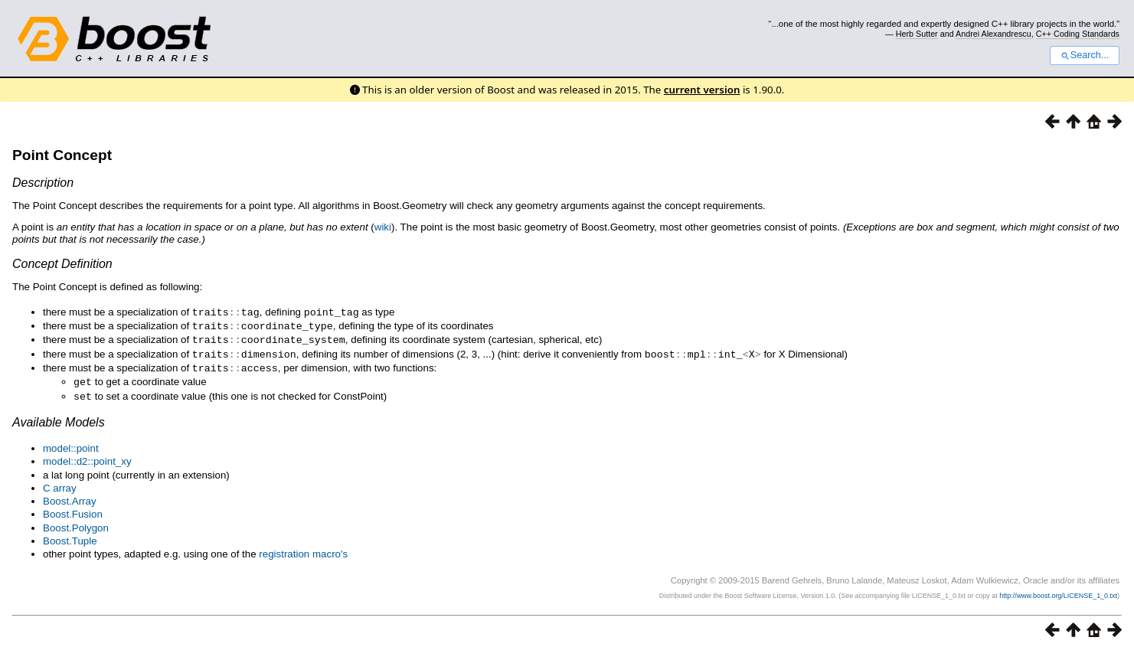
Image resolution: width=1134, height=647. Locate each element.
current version (702, 89)
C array (60, 483)
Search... (1084, 55)
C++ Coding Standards (1077, 33)
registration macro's (303, 548)
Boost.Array (69, 496)
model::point (71, 443)
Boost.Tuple (70, 535)
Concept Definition (62, 263)
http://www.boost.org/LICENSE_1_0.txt (1058, 590)
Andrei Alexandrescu (993, 33)
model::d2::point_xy (87, 456)
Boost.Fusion (73, 509)
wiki (382, 227)
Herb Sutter (917, 33)
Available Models (58, 416)
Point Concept (62, 155)
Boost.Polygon (76, 522)
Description (43, 182)
